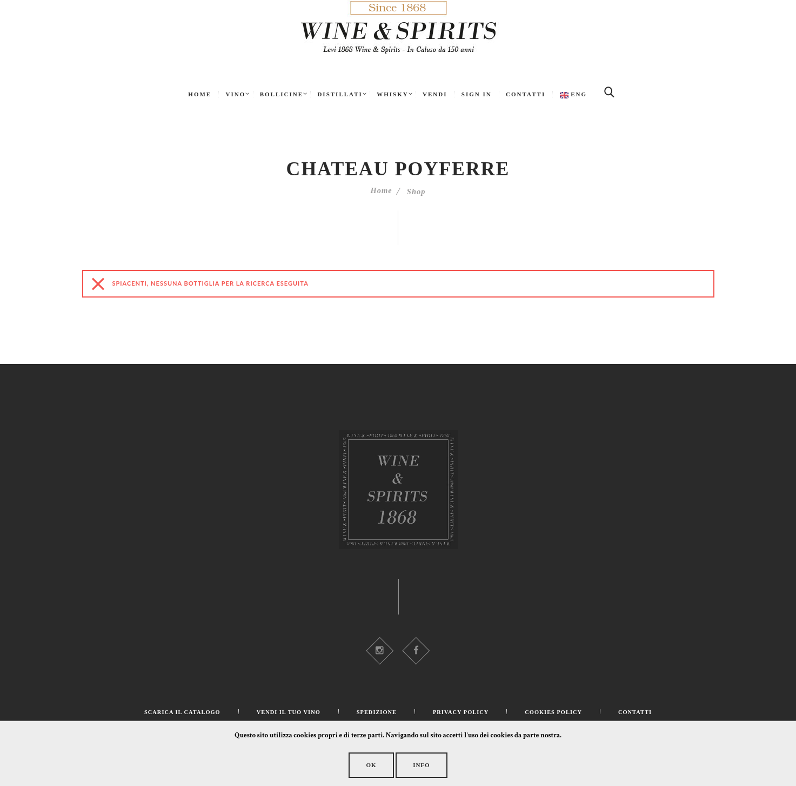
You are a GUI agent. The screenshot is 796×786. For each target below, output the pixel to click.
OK (361, 764)
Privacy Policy (462, 714)
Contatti (642, 714)
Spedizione (377, 714)
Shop (417, 191)
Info (431, 764)
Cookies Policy (558, 714)
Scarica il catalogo (176, 714)
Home (380, 191)
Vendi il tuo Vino (285, 714)
